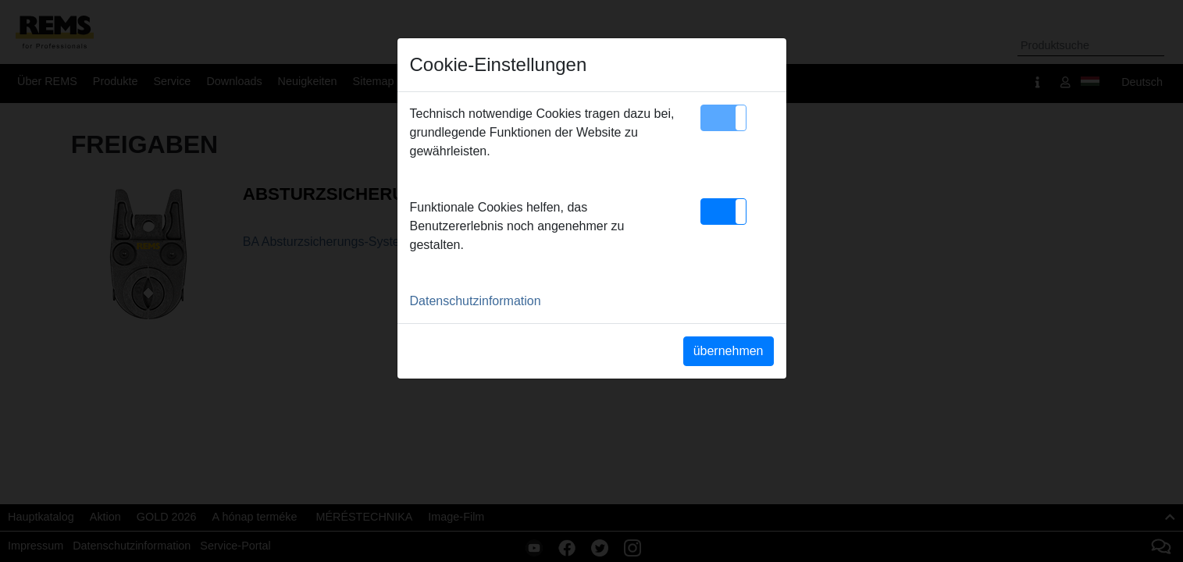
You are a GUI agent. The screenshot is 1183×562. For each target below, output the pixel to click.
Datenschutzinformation (475, 301)
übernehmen (728, 350)
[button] (723, 118)
